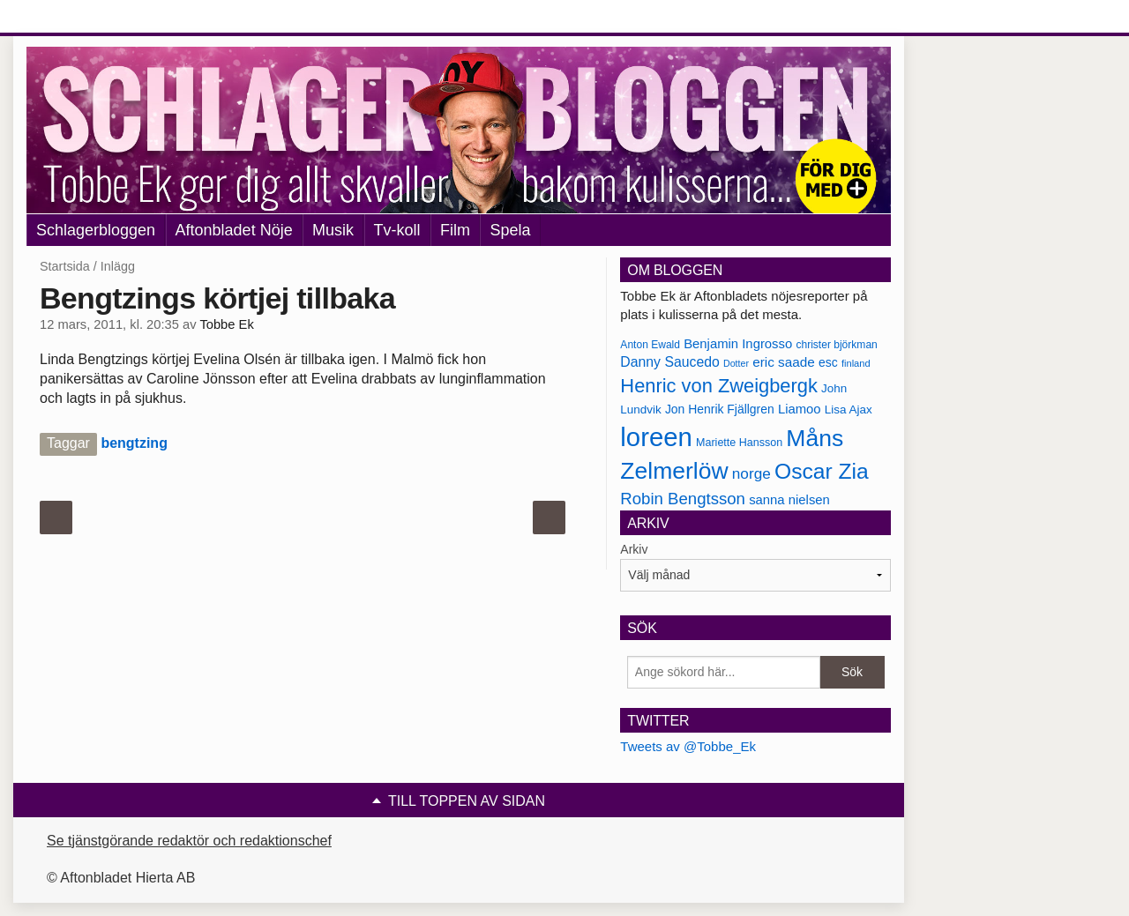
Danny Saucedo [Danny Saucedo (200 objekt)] (669, 361)
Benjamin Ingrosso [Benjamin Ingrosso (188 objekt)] (738, 344)
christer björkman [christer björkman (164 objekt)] (836, 345)
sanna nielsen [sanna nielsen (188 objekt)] (789, 500)
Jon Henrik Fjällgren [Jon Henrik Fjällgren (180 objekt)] (719, 409)
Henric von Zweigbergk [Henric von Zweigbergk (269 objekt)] (719, 386)
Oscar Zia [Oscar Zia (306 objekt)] (821, 471)
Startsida (65, 266)
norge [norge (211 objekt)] (751, 473)
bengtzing (134, 443)
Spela (510, 230)
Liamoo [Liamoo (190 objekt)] (799, 409)
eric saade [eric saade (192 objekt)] (783, 361)
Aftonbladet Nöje (234, 230)
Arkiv (633, 549)
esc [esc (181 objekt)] (828, 362)
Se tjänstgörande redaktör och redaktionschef (189, 840)
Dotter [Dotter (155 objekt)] (736, 363)
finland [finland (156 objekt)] (856, 363)
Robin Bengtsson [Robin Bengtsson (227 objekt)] (682, 498)
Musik (333, 230)
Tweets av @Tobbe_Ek (688, 746)
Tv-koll (397, 230)
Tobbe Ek (226, 324)
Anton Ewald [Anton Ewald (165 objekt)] (650, 345)
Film (455, 230)
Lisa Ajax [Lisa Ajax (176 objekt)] (848, 409)
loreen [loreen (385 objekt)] (656, 436)
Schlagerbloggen (95, 230)
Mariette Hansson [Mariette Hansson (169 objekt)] (739, 442)
